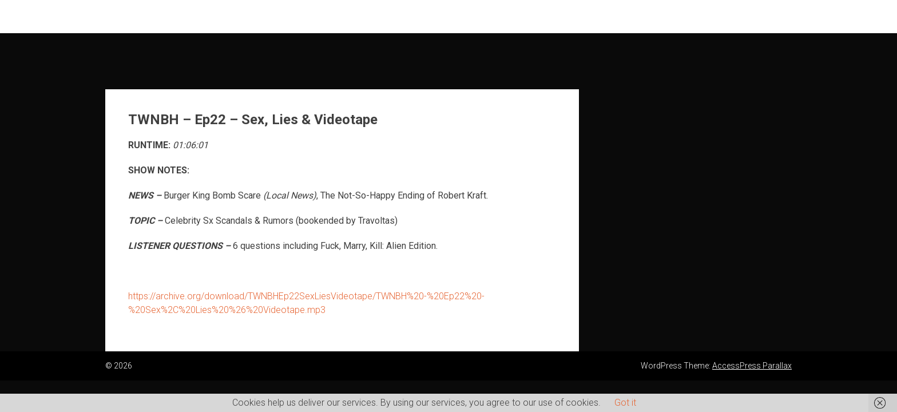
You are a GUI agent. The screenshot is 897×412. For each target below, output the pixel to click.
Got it (625, 402)
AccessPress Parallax (752, 365)
